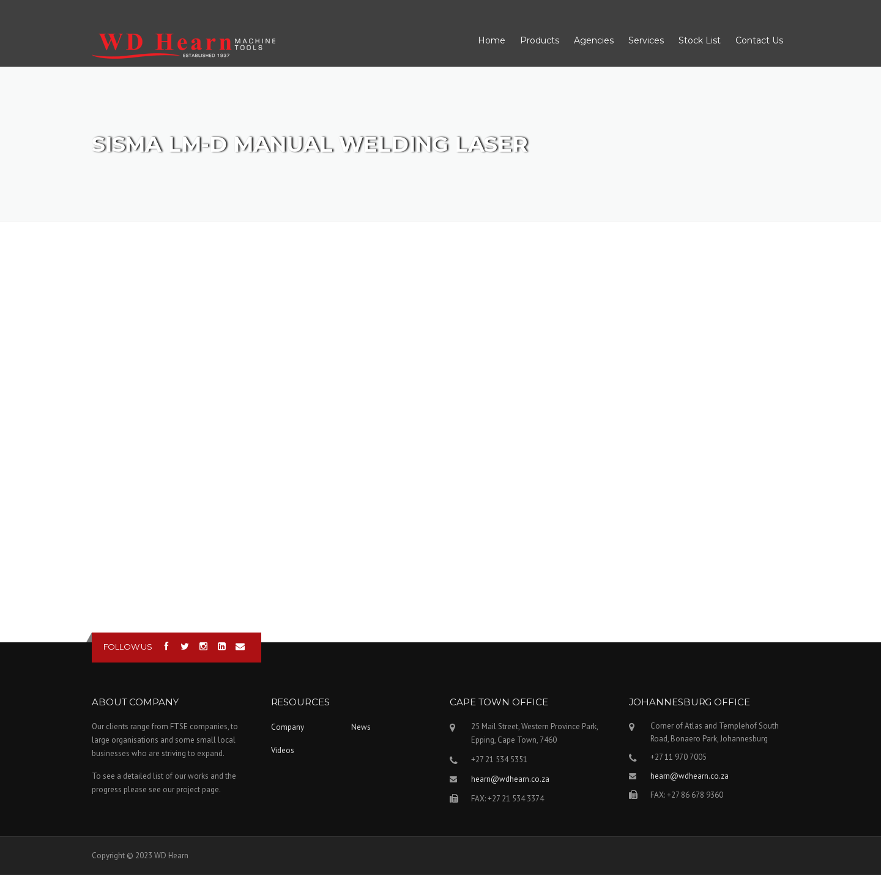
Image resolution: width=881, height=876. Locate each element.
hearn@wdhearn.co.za (510, 780)
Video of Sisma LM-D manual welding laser (440, 430)
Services (646, 40)
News (361, 728)
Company (287, 728)
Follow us (127, 648)
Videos (282, 751)
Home (491, 40)
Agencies (594, 40)
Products (539, 40)
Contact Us (759, 40)
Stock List (699, 40)
